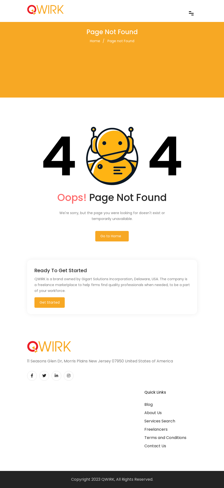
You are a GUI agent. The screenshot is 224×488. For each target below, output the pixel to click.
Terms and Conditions (165, 437)
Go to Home (110, 236)
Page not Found (120, 41)
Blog (148, 404)
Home (95, 41)
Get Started (50, 302)
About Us (153, 413)
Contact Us (155, 446)
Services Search (159, 421)
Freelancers (156, 429)
